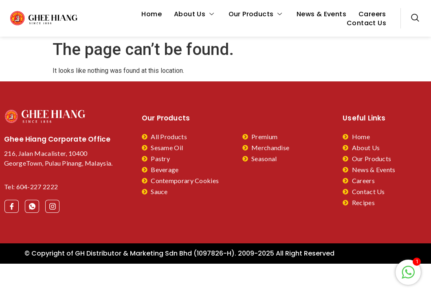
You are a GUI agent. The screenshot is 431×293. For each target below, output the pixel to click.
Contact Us (366, 23)
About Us (195, 14)
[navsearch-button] (415, 18)
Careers (372, 14)
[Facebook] (11, 206)
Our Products (256, 14)
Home (151, 14)
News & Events (321, 14)
